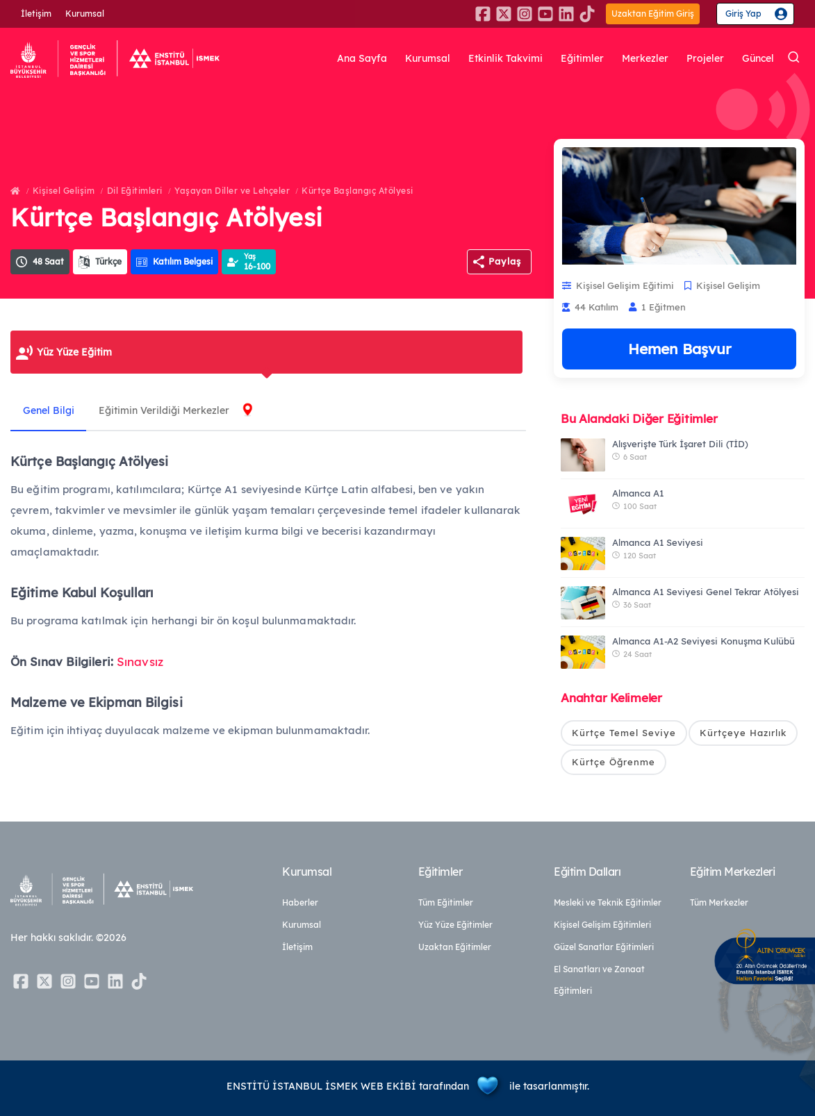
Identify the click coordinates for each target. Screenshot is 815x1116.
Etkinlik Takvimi (492, 58)
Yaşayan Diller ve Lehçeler (232, 190)
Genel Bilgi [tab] (50, 410)
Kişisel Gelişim (64, 190)
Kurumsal (84, 13)
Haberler (300, 902)
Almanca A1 (638, 493)
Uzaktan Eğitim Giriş (652, 13)
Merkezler (639, 58)
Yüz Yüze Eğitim (74, 352)
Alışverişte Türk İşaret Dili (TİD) (680, 443)
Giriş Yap (743, 13)
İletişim (36, 13)
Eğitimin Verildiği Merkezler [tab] (169, 410)
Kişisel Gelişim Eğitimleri (602, 924)
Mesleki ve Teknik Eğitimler (607, 902)
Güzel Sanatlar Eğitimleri (604, 947)
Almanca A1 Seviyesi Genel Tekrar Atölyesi (705, 591)
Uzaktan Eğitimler (454, 947)
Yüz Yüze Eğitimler (455, 924)
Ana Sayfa (340, 58)
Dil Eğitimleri (135, 190)
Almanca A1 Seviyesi (657, 542)
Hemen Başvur (679, 349)
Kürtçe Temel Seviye (624, 732)
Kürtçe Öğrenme (613, 761)
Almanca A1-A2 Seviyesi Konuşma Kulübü (703, 641)
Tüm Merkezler (719, 902)
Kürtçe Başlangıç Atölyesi (357, 190)
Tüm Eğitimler (445, 902)
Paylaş (504, 261)
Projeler (701, 58)
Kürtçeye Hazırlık (743, 732)
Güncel (756, 58)
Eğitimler (572, 58)
